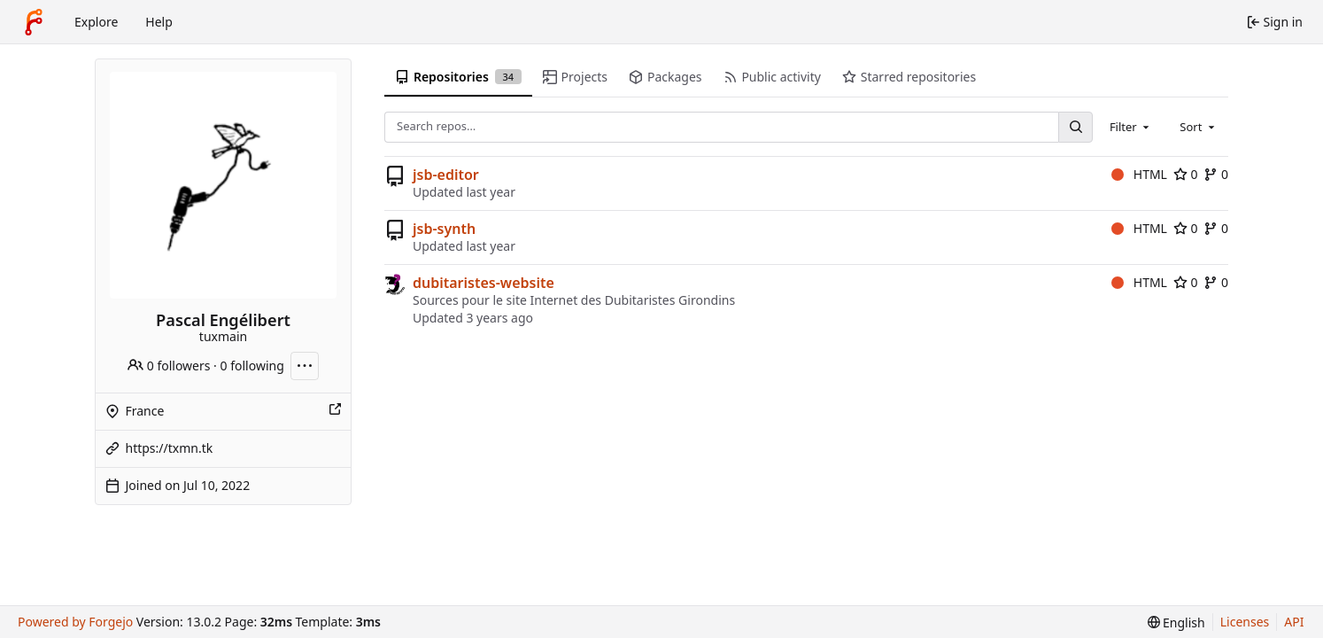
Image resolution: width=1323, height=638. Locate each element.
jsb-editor (446, 174)
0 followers (169, 365)
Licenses (1245, 621)
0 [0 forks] (1215, 174)
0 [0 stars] (1185, 174)
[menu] (1176, 622)
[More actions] (304, 366)
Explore (96, 21)
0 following (252, 365)
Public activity (772, 76)
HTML (1139, 174)
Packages (665, 76)
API (1294, 621)
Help (159, 21)
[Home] (33, 22)
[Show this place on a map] (335, 411)
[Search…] (1075, 127)
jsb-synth (444, 228)
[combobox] (1131, 127)
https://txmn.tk (169, 448)
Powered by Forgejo (75, 621)
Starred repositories (909, 76)
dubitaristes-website (483, 283)
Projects (575, 76)
